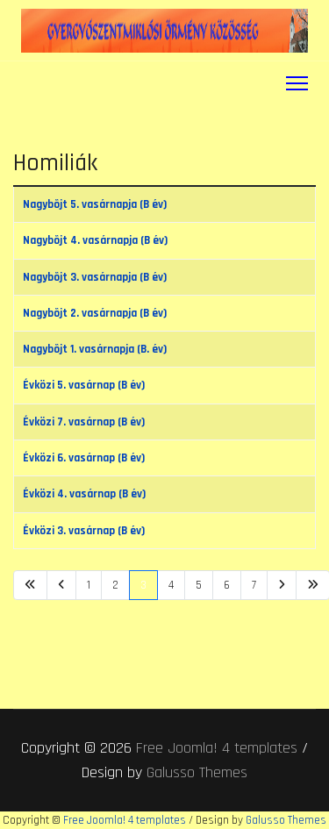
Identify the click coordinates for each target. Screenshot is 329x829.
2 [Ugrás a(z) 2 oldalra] (115, 585)
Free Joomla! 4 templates (216, 748)
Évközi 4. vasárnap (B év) (84, 494)
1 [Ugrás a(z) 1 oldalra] (88, 585)
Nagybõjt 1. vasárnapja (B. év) (95, 349)
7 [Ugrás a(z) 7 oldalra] (254, 585)
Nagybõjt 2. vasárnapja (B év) (95, 313)
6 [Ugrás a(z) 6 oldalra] (227, 585)
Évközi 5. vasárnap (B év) (84, 385)
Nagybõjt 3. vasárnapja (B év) (95, 277)
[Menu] (297, 83)
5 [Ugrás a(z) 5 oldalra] (199, 585)
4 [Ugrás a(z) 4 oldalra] (171, 585)
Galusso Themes (197, 772)
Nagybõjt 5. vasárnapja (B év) (95, 204)
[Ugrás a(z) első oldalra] (30, 585)
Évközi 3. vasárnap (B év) (84, 531)
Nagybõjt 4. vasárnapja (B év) (95, 240)
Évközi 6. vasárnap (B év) (84, 458)
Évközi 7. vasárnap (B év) (84, 422)
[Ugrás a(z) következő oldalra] (282, 585)
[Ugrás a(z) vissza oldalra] (61, 585)
